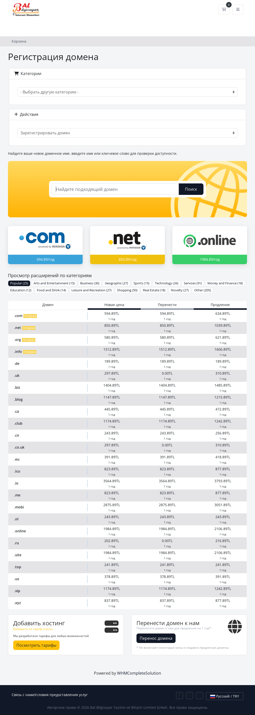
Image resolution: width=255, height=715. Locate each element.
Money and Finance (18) (225, 283)
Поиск (191, 189)
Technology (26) (166, 283)
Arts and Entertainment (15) (54, 283)
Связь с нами (23, 694)
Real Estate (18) (154, 290)
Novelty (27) (180, 290)
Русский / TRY (224, 696)
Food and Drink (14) (51, 290)
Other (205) (202, 290)
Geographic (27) (116, 283)
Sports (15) (141, 283)
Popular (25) (19, 283)
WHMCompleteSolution (139, 673)
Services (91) (193, 283)
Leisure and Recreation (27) (91, 290)
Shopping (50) (127, 290)
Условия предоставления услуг (61, 694)
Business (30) (89, 283)
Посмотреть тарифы (36, 645)
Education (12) (20, 290)
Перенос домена (156, 638)
